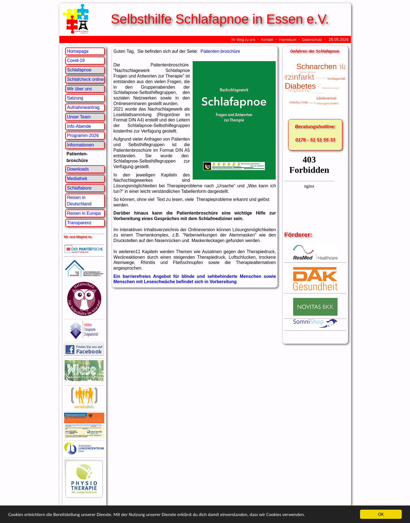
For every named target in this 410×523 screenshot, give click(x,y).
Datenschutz (312, 40)
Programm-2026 (83, 135)
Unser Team (79, 116)
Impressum (287, 40)
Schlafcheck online (85, 79)
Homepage (78, 51)
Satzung (75, 98)
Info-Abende (79, 126)
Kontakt (267, 40)
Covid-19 (76, 60)
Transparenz (79, 222)
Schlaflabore (79, 188)
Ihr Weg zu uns (243, 40)
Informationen (80, 145)
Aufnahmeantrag (83, 107)
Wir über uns (79, 88)
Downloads (78, 169)
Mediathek (77, 178)
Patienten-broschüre (220, 51)
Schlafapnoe (79, 70)
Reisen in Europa (84, 213)
